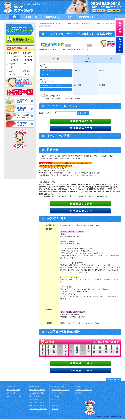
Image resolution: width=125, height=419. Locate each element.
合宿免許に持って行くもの (38, 409)
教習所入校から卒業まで (37, 390)
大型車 (11, 71)
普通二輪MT (13, 56)
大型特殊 (12, 64)
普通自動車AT (28, 53)
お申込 (54, 403)
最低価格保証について (59, 387)
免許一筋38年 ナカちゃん (60, 390)
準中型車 (12, 67)
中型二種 (12, 75)
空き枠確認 (55, 406)
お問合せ (55, 409)
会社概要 (78, 387)
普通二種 (26, 71)
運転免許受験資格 (35, 400)
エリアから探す (12, 393)
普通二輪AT (27, 56)
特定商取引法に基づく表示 (83, 390)
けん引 (25, 64)
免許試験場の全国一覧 (36, 403)
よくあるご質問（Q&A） (37, 393)
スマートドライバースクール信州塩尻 (78, 24)
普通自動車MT (14, 53)
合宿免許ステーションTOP (15, 387)
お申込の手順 (56, 393)
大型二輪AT (27, 60)
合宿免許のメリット (36, 387)
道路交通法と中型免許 (36, 406)
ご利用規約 (55, 396)
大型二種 (26, 75)
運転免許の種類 (34, 396)
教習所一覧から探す (13, 390)
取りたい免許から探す (14, 396)
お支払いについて (58, 400)
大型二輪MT (13, 60)
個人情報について (81, 393)
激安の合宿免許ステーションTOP (50, 24)
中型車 (25, 67)
